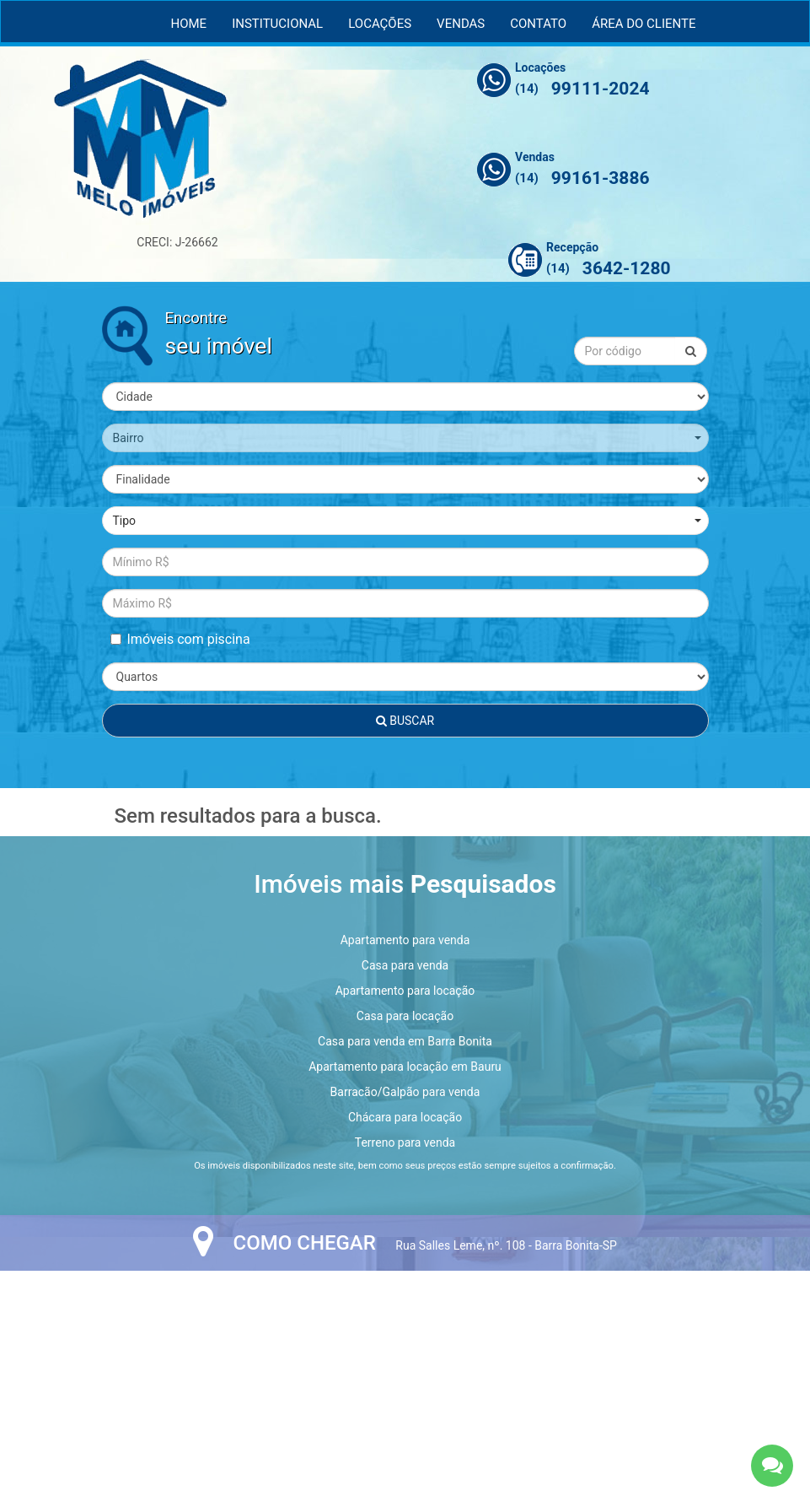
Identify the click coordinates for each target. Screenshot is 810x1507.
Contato (538, 23)
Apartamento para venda (405, 940)
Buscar (405, 720)
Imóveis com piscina (180, 639)
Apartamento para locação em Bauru (405, 1066)
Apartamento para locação (405, 990)
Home (189, 23)
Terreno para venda (405, 1142)
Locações (379, 23)
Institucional (277, 23)
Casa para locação (405, 1016)
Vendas (461, 23)
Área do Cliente (643, 23)
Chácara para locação (405, 1117)
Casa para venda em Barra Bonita (405, 1041)
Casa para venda (405, 965)
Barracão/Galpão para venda (405, 1092)
